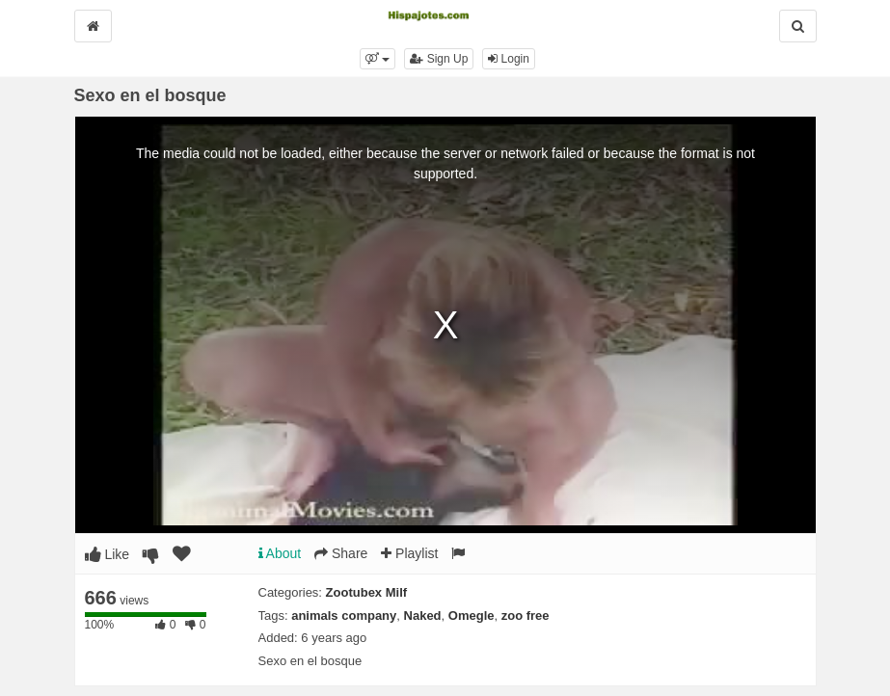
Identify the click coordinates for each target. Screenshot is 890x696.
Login (508, 59)
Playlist (409, 553)
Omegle (471, 615)
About (280, 553)
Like (107, 554)
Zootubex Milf (367, 592)
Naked (423, 615)
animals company (343, 615)
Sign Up (439, 59)
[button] (377, 58)
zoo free (525, 615)
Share (340, 553)
